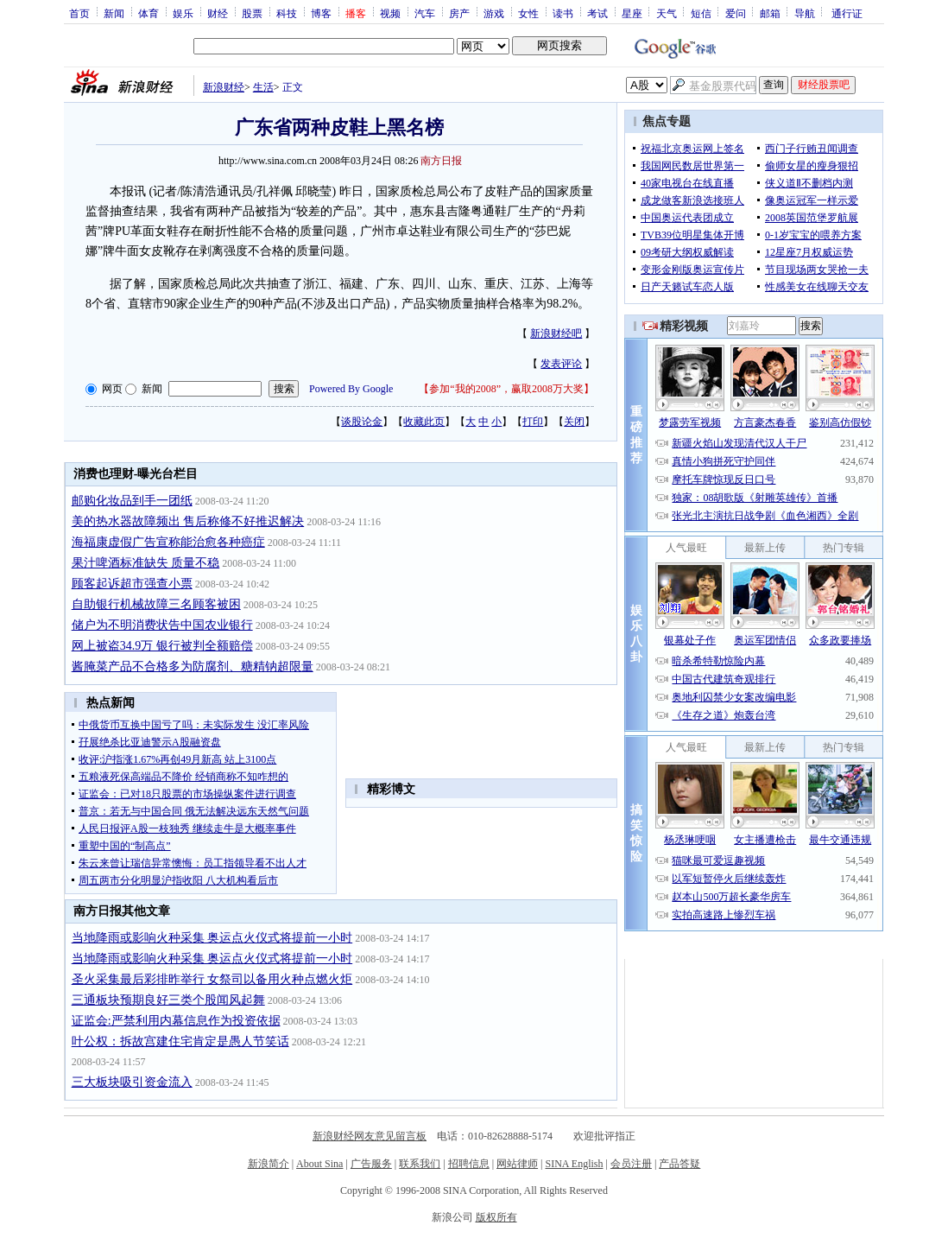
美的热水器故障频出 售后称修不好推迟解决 (188, 521)
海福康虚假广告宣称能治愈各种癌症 (168, 542)
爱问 (735, 13)
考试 (597, 13)
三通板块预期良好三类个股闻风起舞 (168, 1000)
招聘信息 (469, 1164)
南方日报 (441, 161)
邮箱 (770, 13)
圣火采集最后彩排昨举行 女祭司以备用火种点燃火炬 (212, 979)
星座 (632, 13)
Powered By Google (351, 389)
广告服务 (371, 1164)
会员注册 (631, 1164)
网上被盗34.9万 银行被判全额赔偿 (162, 645)
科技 (286, 13)
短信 (701, 13)
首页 (79, 13)
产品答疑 (679, 1164)
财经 (217, 13)
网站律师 (517, 1164)
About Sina (319, 1164)
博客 (321, 13)
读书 (563, 13)
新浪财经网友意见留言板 (370, 1136)
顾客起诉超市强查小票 (132, 583)
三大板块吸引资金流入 (132, 1082)
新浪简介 (268, 1164)
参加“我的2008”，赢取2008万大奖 (506, 389)
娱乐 (183, 13)
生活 (263, 87)
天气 (666, 13)
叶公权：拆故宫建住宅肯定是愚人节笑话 (180, 1041)
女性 (528, 13)
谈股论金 (361, 422)
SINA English (574, 1164)
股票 (252, 13)
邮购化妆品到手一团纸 (132, 500)
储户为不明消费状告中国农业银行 (162, 625)
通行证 (847, 13)
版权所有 (496, 1217)
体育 (148, 13)
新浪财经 (223, 87)
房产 (459, 13)
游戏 (493, 13)
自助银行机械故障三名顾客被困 (156, 604)
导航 (804, 13)
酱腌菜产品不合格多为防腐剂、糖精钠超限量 (192, 666)
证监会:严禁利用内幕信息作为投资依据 (176, 1020)
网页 (112, 389)
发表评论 (561, 364)
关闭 (574, 422)
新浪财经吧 (556, 333)
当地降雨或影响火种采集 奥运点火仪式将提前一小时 (212, 937)
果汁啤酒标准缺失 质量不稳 (146, 562)
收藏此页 (424, 422)
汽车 (424, 13)
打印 (532, 422)
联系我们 (419, 1164)
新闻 (114, 13)
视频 (390, 13)
